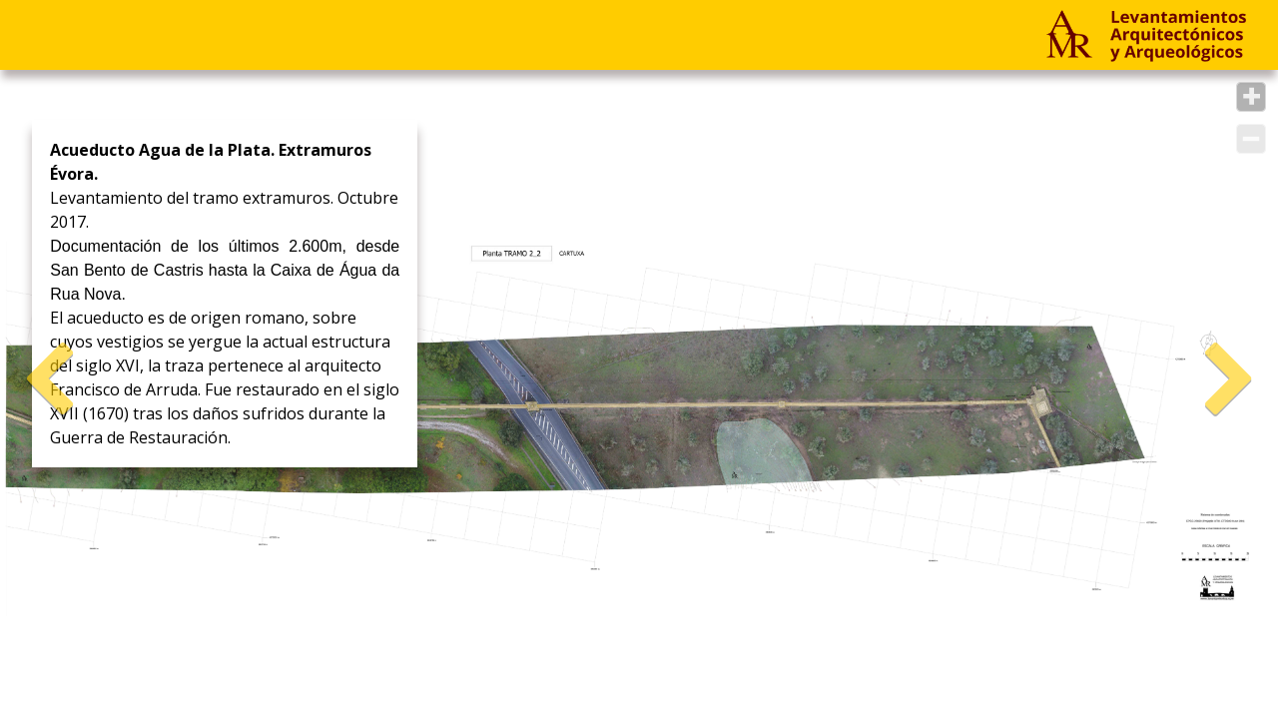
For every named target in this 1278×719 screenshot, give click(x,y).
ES (569, 34)
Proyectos (82, 34)
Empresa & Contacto (275, 34)
